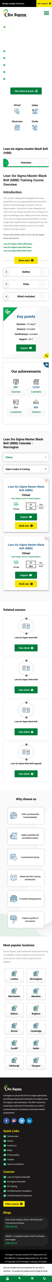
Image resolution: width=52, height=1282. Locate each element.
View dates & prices (26, 91)
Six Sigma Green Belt (16, 1181)
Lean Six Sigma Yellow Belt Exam (17, 244)
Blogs (9, 1150)
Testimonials (12, 1136)
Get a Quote (44, 3)
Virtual (26, 495)
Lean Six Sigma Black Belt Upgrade (26, 763)
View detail (26, 647)
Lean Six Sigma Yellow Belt (26, 679)
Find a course (14, 1203)
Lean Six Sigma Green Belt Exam (17, 247)
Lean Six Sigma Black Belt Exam (17, 250)
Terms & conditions (15, 1164)
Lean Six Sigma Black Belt (26, 721)
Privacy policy (13, 1154)
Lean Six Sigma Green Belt (26, 637)
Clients (10, 1141)
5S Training (12, 1186)
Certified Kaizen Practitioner (19, 1195)
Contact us (12, 1145)
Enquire (26, 348)
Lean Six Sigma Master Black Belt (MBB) (26, 488)
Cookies (10, 1159)
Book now (26, 525)
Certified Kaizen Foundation (19, 1191)
